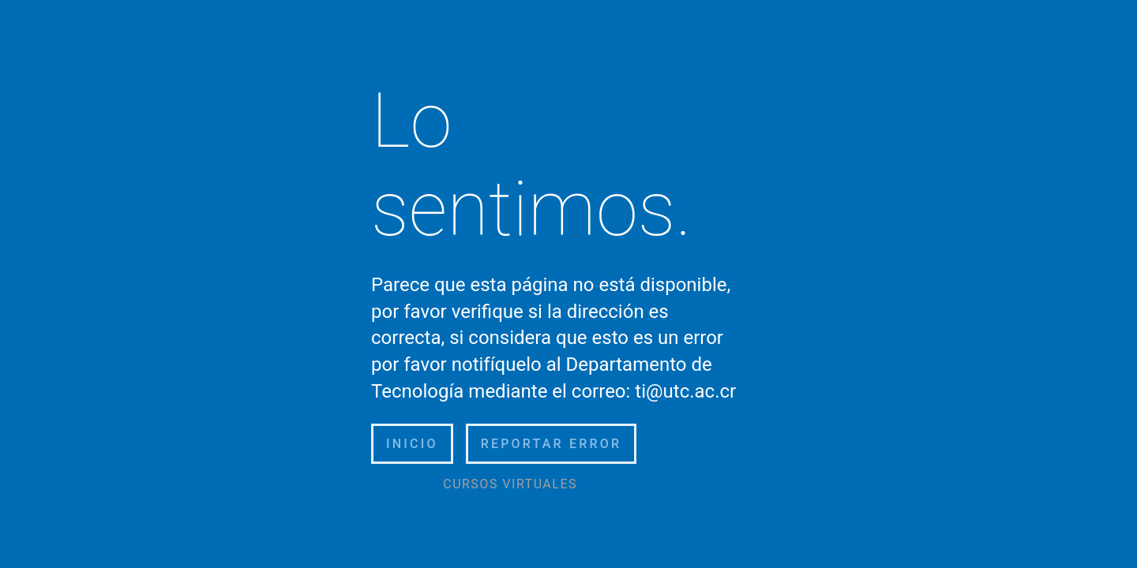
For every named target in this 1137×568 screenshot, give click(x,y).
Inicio (412, 443)
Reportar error (551, 443)
